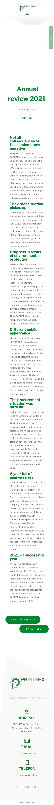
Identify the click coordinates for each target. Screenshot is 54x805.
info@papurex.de (27, 753)
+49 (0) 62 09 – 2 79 (27, 775)
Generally (27, 118)
